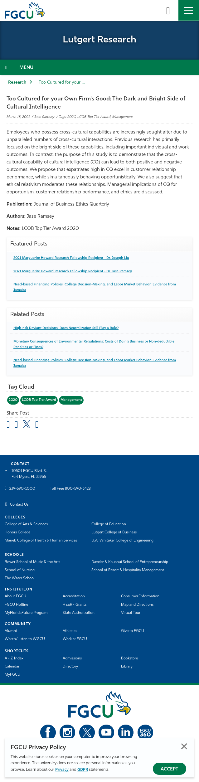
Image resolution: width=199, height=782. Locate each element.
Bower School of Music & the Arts (32, 562)
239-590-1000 (22, 489)
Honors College (17, 532)
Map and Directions (137, 605)
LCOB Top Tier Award (39, 400)
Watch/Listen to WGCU (25, 639)
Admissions (72, 658)
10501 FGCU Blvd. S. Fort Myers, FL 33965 (29, 474)
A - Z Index (14, 658)
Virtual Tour (130, 613)
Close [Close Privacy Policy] (184, 746)
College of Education (108, 524)
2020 (13, 400)
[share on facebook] (16, 425)
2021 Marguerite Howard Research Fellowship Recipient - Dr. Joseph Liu (71, 258)
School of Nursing (20, 570)
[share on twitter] (27, 424)
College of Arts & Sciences (26, 524)
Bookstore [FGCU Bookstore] (129, 658)
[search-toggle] (168, 10)
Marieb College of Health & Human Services (41, 540)
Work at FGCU (75, 639)
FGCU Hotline (16, 605)
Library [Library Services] (127, 666)
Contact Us (19, 505)
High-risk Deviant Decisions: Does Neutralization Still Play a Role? (66, 328)
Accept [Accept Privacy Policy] (169, 769)
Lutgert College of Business (114, 532)
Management (71, 400)
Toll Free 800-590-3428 (70, 489)
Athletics (70, 631)
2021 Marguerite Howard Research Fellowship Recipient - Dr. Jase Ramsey (72, 271)
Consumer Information (140, 596)
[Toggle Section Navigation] (99, 67)
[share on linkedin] (37, 425)
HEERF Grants (74, 605)
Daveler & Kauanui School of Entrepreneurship (129, 562)
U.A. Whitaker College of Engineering (122, 540)
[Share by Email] (8, 425)
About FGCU (15, 596)
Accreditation (74, 596)
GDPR (82, 770)
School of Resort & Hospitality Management (127, 570)
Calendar (12, 666)
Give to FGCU (132, 631)
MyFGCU (12, 675)
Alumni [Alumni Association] (11, 631)
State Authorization (79, 613)
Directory (70, 666)
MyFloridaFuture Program (26, 613)
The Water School (20, 578)
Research (17, 82)
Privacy (62, 770)
